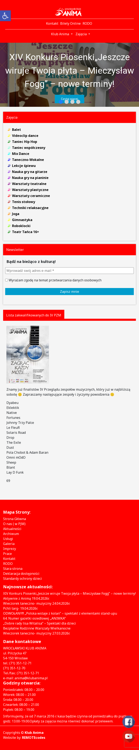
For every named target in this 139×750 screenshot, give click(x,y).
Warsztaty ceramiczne (31, 195)
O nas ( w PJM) (14, 523)
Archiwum (11, 533)
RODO (8, 563)
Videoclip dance (25, 135)
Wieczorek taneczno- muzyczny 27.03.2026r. (36, 633)
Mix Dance (20, 153)
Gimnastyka (22, 220)
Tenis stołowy (23, 201)
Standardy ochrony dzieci (22, 578)
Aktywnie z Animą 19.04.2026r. (26, 598)
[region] (69, 75)
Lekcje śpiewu (24, 165)
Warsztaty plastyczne (30, 189)
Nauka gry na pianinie (30, 177)
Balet (16, 129)
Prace (7, 553)
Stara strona (12, 568)
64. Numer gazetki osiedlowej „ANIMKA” (34, 618)
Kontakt (9, 558)
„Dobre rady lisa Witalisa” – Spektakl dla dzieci (39, 623)
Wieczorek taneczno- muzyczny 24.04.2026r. (36, 603)
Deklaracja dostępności (21, 573)
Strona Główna (14, 519)
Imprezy (9, 548)
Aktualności (12, 528)
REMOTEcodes (33, 737)
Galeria (9, 543)
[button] (69, 75)
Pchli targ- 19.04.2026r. (20, 608)
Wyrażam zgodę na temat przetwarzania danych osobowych (53, 280)
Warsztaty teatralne (29, 183)
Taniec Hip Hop (24, 141)
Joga (15, 214)
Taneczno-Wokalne (28, 159)
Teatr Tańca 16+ (25, 232)
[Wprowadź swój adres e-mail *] (69, 270)
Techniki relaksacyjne (30, 207)
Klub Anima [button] (60, 34)
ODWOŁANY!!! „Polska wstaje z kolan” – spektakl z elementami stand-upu (60, 613)
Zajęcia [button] (82, 34)
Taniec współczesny (28, 147)
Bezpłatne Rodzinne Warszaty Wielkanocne (37, 628)
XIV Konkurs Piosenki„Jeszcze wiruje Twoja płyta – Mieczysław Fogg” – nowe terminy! (69, 70)
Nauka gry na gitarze (29, 171)
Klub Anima (34, 732)
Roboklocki (21, 226)
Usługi (8, 538)
